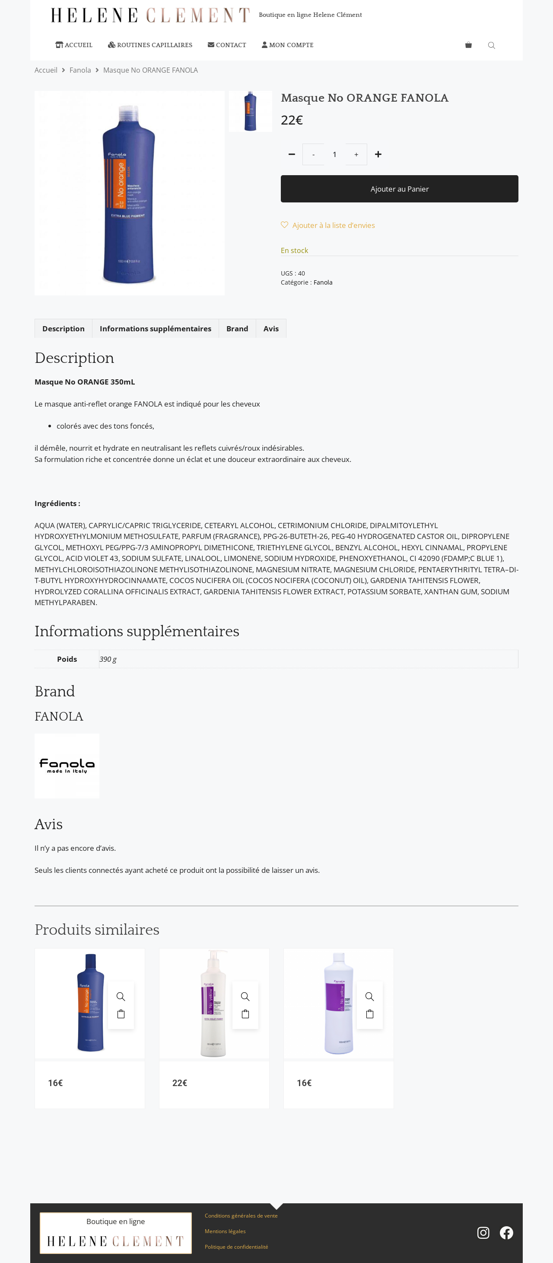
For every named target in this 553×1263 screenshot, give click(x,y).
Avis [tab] (271, 328)
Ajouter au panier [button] (120, 1013)
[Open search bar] (492, 45)
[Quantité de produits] (335, 154)
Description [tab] (63, 328)
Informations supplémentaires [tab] (155, 328)
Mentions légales (225, 1231)
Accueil (73, 45)
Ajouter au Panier (400, 189)
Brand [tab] (237, 328)
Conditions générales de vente (241, 1215)
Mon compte (288, 45)
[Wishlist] (328, 225)
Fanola (80, 70)
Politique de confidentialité (236, 1246)
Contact (227, 45)
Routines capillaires (150, 45)
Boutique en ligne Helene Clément (310, 15)
